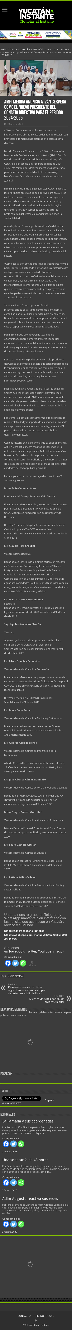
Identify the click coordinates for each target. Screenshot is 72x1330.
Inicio (3, 49)
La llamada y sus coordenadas (28, 1121)
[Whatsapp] (23, 963)
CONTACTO (24, 1315)
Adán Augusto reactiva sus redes (30, 1198)
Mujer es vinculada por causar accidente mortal (44, 999)
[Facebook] (8, 963)
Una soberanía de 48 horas (25, 1160)
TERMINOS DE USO (43, 1315)
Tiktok (59, 951)
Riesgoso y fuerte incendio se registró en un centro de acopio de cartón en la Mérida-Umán (27, 989)
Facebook (16, 951)
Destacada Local (19, 49)
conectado (60, 1012)
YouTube (44, 951)
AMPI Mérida (16, 976)
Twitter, (31, 951)
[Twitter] (15, 963)
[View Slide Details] (30, 1043)
